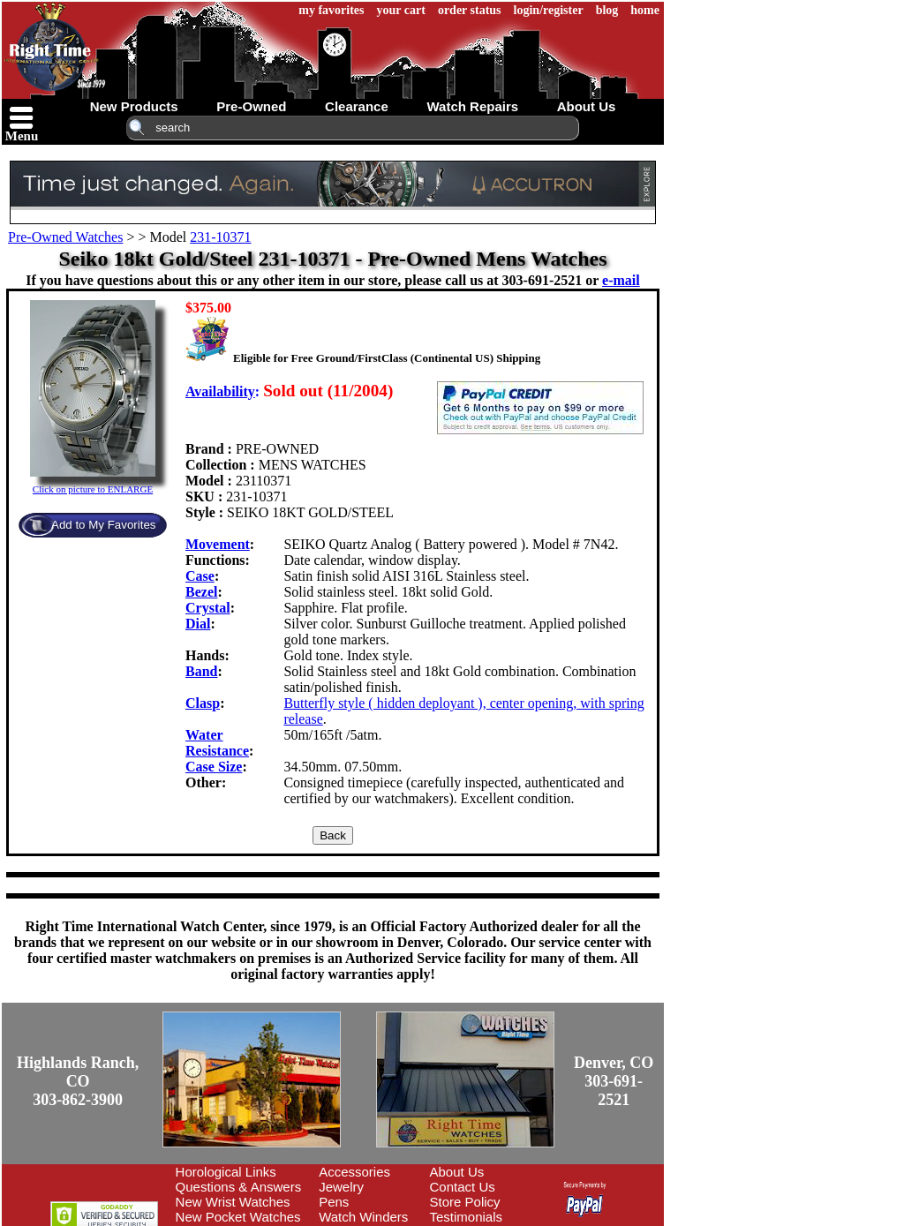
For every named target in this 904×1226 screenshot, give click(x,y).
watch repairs (472, 106)
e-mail (621, 280)
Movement (217, 544)
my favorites (331, 10)
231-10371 (220, 236)
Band (201, 671)
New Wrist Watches (233, 1201)
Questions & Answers (239, 1186)
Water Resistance (217, 742)
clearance (356, 106)
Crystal (207, 607)
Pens (334, 1201)
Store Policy (465, 1201)
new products (134, 106)
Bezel (201, 591)
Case (200, 575)
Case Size (213, 766)
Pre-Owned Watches (65, 236)
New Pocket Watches (238, 1216)
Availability (220, 391)
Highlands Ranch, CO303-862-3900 (78, 1081)
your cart (401, 10)
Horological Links (226, 1171)
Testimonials (466, 1216)
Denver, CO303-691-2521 (613, 1081)
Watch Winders (363, 1216)
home (644, 10)
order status (469, 10)
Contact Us (462, 1186)
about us (586, 106)
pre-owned (251, 106)
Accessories (354, 1171)
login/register (549, 10)
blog (607, 10)
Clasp (202, 703)
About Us (457, 1171)
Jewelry (341, 1186)
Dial (197, 623)
